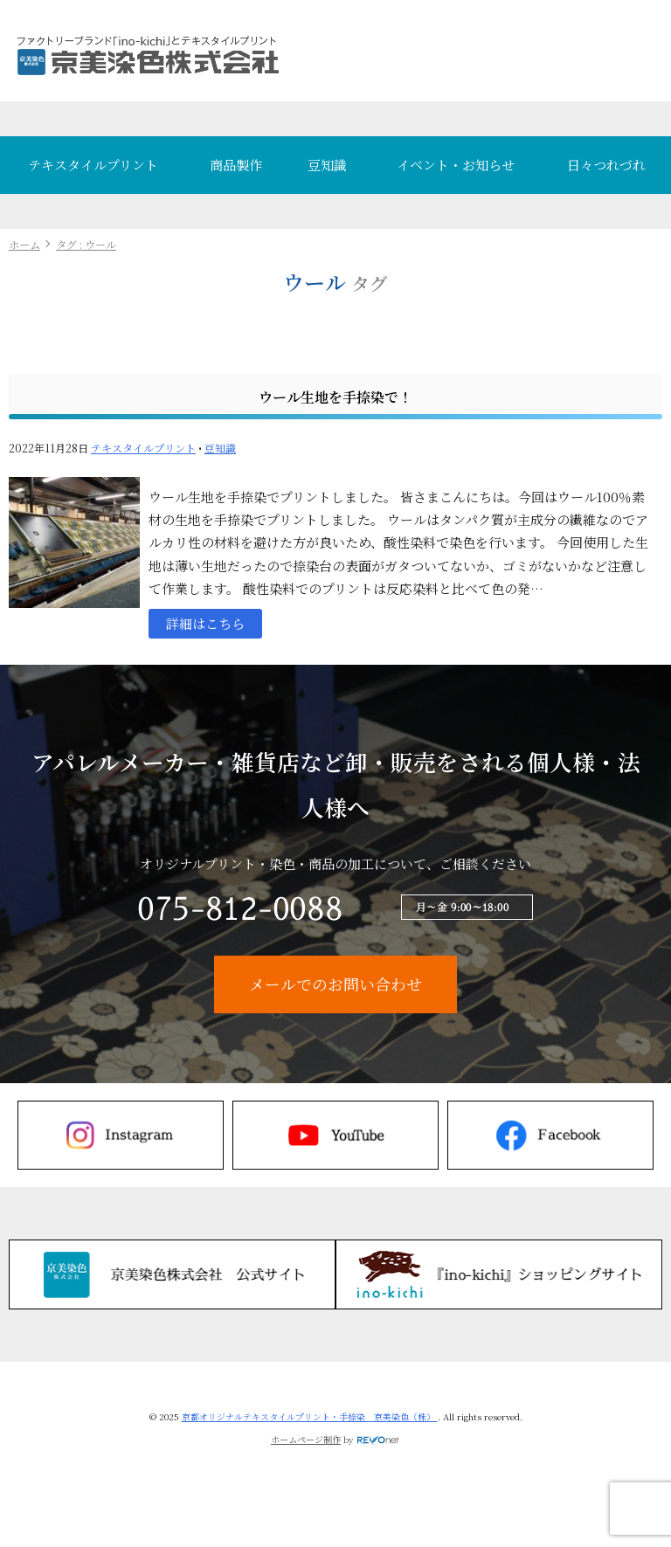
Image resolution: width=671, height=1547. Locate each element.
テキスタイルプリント (93, 164)
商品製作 (236, 164)
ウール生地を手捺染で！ (335, 397)
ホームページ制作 (306, 1439)
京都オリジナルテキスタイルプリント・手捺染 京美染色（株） (310, 1416)
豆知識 (327, 164)
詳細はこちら (205, 623)
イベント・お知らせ (456, 164)
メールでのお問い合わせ (335, 984)
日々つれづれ (606, 164)
